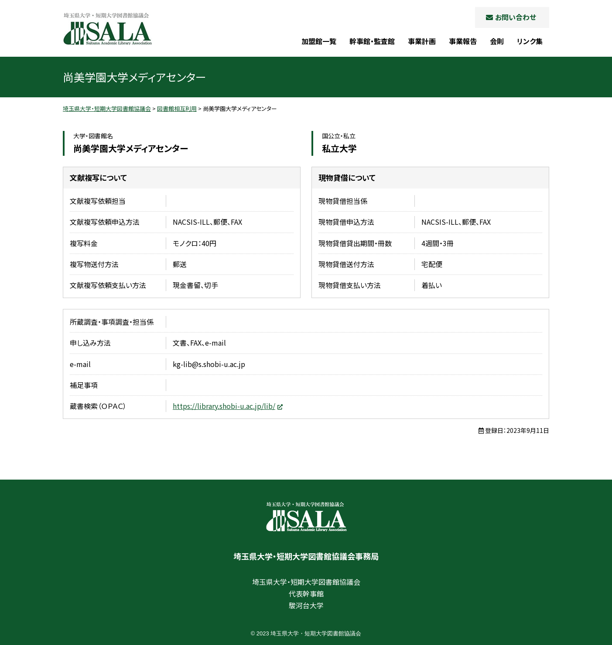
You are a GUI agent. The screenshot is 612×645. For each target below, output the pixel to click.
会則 (497, 41)
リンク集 (530, 41)
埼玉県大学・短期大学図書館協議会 (107, 28)
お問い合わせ (515, 17)
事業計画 (422, 41)
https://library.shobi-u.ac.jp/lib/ (224, 406)
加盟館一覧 (318, 41)
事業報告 (463, 41)
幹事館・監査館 (372, 41)
